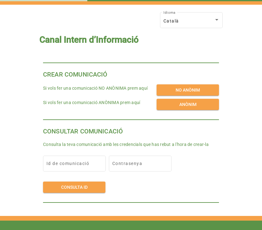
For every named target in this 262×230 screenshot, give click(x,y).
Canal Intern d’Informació (88, 40)
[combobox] (191, 21)
